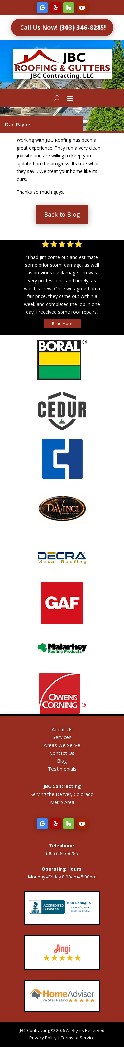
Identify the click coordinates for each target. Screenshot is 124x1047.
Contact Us (62, 753)
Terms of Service (78, 1038)
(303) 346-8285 (62, 853)
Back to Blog (62, 214)
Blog (62, 760)
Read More (62, 323)
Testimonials (62, 768)
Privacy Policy (43, 1038)
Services (62, 737)
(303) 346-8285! (82, 27)
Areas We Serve (62, 745)
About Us (62, 729)
